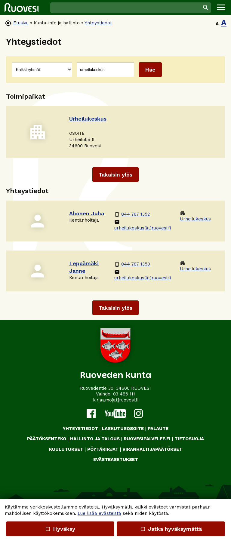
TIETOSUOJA (189, 438)
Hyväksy (60, 529)
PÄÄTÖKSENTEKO (46, 438)
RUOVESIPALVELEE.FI (147, 438)
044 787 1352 (132, 214)
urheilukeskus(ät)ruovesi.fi (142, 225)
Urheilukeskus (195, 216)
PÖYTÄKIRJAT (103, 449)
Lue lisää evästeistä (99, 513)
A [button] (217, 23)
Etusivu (21, 23)
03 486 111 (124, 394)
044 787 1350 (132, 264)
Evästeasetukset (115, 459)
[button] (221, 7)
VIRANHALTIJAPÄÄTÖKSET (152, 449)
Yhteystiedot (98, 23)
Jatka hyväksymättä (171, 529)
